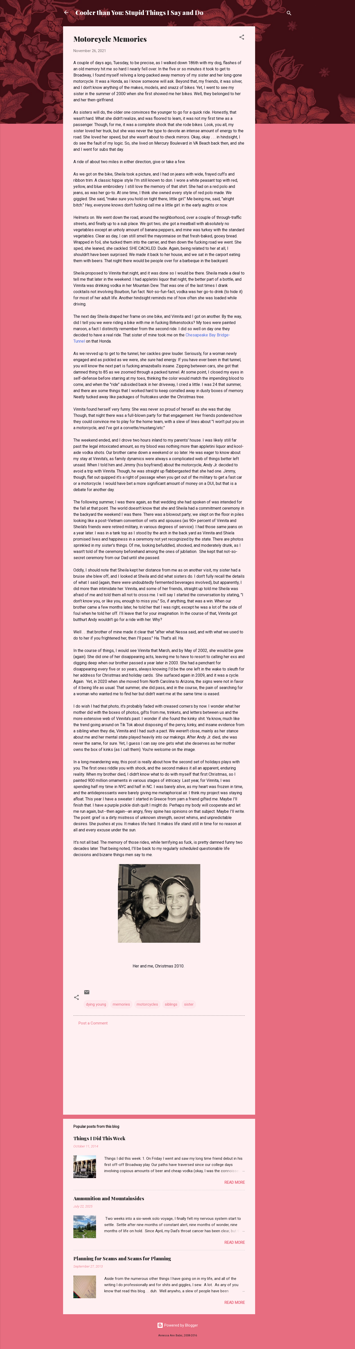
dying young (96, 1004)
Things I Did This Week (99, 1138)
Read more (234, 1182)
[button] (242, 38)
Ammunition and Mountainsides (108, 1198)
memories (121, 1004)
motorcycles (147, 1004)
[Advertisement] (275, 103)
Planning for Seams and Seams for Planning (122, 1258)
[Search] (289, 14)
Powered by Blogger (177, 1325)
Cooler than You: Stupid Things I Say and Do (139, 12)
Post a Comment (93, 1023)
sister (189, 1004)
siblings (171, 1004)
